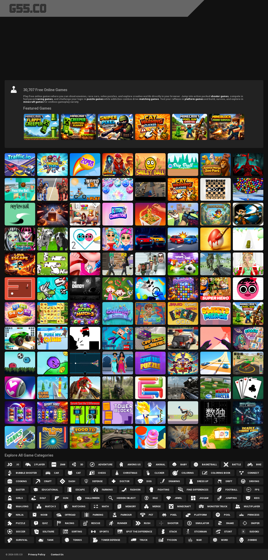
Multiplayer (252, 506)
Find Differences (197, 489)
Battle (236, 464)
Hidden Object (126, 498)
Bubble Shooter (26, 472)
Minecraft (184, 506)
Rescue (95, 523)
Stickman (200, 531)
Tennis (77, 540)
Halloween (92, 498)
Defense (97, 481)
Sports (104, 531)
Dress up (202, 481)
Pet (151, 514)
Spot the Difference (139, 531)
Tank (50, 540)
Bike (258, 464)
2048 (62, 464)
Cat (78, 472)
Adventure (105, 464)
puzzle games (95, 99)
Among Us (134, 464)
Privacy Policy (36, 554)
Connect (253, 472)
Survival (22, 540)
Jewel (178, 498)
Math (105, 506)
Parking (98, 514)
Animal (160, 464)
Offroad (70, 514)
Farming (107, 489)
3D (81, 464)
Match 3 (50, 506)
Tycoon (172, 540)
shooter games (220, 96)
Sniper (255, 523)
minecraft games (33, 101)
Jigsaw (203, 498)
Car (56, 472)
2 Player (39, 464)
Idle (155, 498)
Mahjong (22, 506)
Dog (149, 481)
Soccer (20, 531)
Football (231, 489)
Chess (102, 472)
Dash (71, 481)
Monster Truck (217, 506)
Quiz (45, 523)
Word (224, 540)
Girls (19, 498)
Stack (173, 531)
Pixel (173, 514)
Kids (256, 498)
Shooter (172, 523)
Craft (48, 481)
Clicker (159, 472)
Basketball (209, 464)
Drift (229, 481)
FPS (257, 489)
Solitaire (48, 531)
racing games (44, 99)
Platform (200, 514)
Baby (183, 464)
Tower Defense (110, 540)
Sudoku (254, 531)
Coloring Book (220, 472)
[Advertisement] (134, 49)
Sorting (76, 531)
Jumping (231, 498)
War (199, 540)
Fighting (163, 489)
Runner (122, 523)
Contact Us (57, 554)
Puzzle (20, 523)
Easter (20, 489)
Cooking (21, 481)
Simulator (202, 523)
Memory (130, 506)
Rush (147, 523)
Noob (44, 514)
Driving (254, 481)
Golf (43, 498)
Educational (50, 489)
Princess (253, 514)
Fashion (135, 489)
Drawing (174, 481)
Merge (156, 506)
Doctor (124, 481)
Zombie (252, 540)
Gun (65, 498)
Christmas (130, 472)
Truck (143, 540)
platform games (194, 99)
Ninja (19, 514)
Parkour (126, 514)
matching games (149, 99)
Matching (78, 506)
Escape (80, 489)
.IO (17, 464)
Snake (230, 523)
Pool (227, 514)
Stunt (228, 531)
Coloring (187, 472)
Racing (69, 523)
